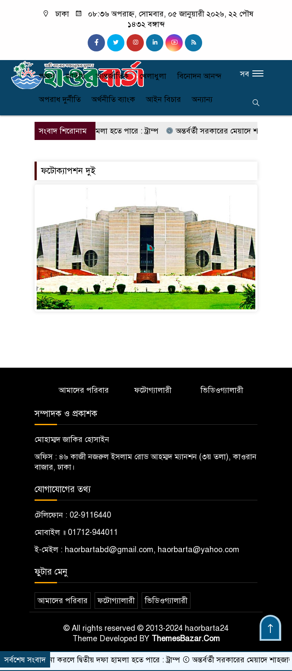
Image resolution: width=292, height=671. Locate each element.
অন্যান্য (202, 99)
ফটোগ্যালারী (152, 390)
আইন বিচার (163, 99)
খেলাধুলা (153, 76)
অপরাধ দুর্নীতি (60, 99)
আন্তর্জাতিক (112, 76)
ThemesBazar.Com (186, 638)
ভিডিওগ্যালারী (221, 390)
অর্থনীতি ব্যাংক (113, 99)
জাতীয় (75, 76)
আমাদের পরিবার (84, 390)
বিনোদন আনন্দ (199, 76)
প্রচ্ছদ (47, 76)
